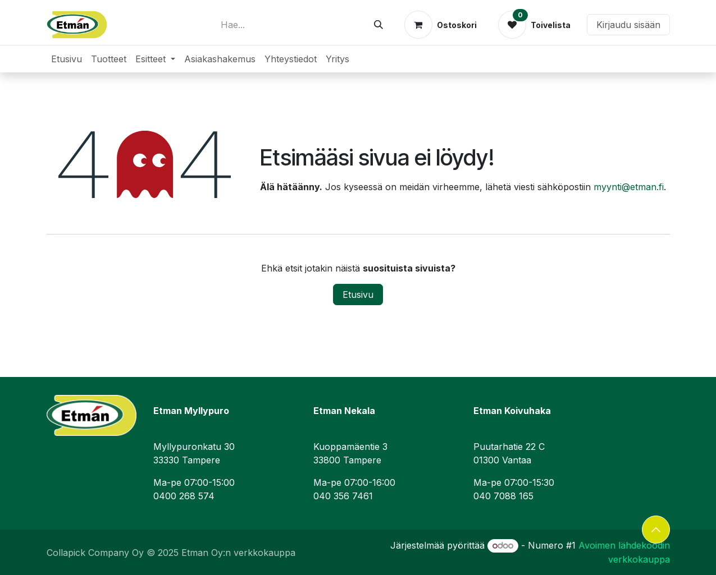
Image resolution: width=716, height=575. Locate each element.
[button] (656, 530)
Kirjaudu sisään (628, 24)
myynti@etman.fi (629, 186)
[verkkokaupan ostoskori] (440, 25)
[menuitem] (66, 59)
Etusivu (358, 294)
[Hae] (378, 25)
